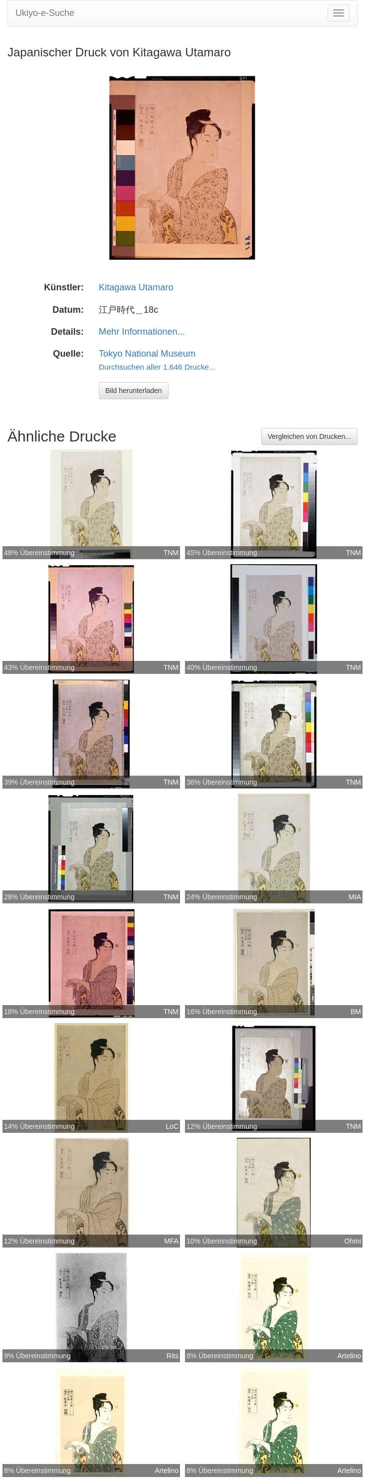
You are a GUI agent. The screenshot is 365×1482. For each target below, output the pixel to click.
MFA (171, 1241)
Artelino (349, 1356)
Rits (173, 1356)
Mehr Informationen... (142, 332)
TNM (171, 553)
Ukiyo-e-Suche (44, 13)
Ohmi (353, 1241)
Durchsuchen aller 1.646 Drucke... (157, 367)
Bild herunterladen (133, 391)
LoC (172, 1126)
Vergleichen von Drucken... (309, 436)
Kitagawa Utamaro (136, 287)
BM (356, 1012)
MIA (355, 897)
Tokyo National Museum (147, 354)
